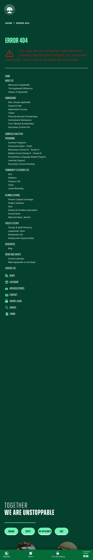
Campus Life (14, 181)
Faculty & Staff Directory (20, 227)
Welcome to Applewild (18, 85)
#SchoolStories (14, 288)
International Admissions (20, 120)
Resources (10, 244)
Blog (10, 248)
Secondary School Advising (21, 164)
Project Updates (16, 203)
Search (10, 307)
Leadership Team (16, 231)
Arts (10, 174)
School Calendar (16, 258)
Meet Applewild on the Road (21, 262)
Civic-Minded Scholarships (21, 123)
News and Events (13, 254)
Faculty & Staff (12, 223)
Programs (10, 138)
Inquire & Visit (14, 105)
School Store (14, 213)
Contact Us (10, 268)
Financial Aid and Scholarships (22, 116)
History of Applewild (18, 92)
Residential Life (15, 234)
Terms (10, 314)
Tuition (11, 113)
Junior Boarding (15, 188)
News (10, 275)
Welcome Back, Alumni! (19, 217)
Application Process (17, 109)
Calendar (11, 282)
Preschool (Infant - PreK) (20, 146)
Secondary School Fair (19, 127)
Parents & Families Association (22, 210)
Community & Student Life (17, 170)
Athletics (12, 177)
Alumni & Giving (12, 195)
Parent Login (13, 301)
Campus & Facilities (14, 134)
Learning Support (16, 160)
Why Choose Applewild (19, 102)
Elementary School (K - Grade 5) (23, 149)
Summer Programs (17, 142)
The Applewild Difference (20, 88)
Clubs (11, 185)
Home (7, 76)
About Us (9, 80)
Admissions (10, 98)
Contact (11, 295)
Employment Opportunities (21, 238)
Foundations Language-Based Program (27, 157)
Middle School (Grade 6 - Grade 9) (25, 153)
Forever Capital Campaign (20, 199)
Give (10, 206)
